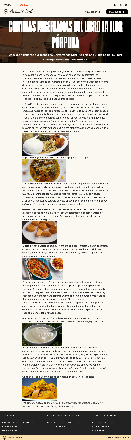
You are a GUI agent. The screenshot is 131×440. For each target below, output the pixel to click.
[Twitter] (126, 5)
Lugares (25, 422)
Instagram (71, 422)
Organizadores (10, 430)
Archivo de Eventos (102, 426)
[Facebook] (115, 5)
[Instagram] (120, 5)
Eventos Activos (100, 422)
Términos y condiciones (117, 438)
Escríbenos (53, 422)
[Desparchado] (19, 11)
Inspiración (8, 422)
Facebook (61, 426)
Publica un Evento (101, 430)
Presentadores (10, 426)
